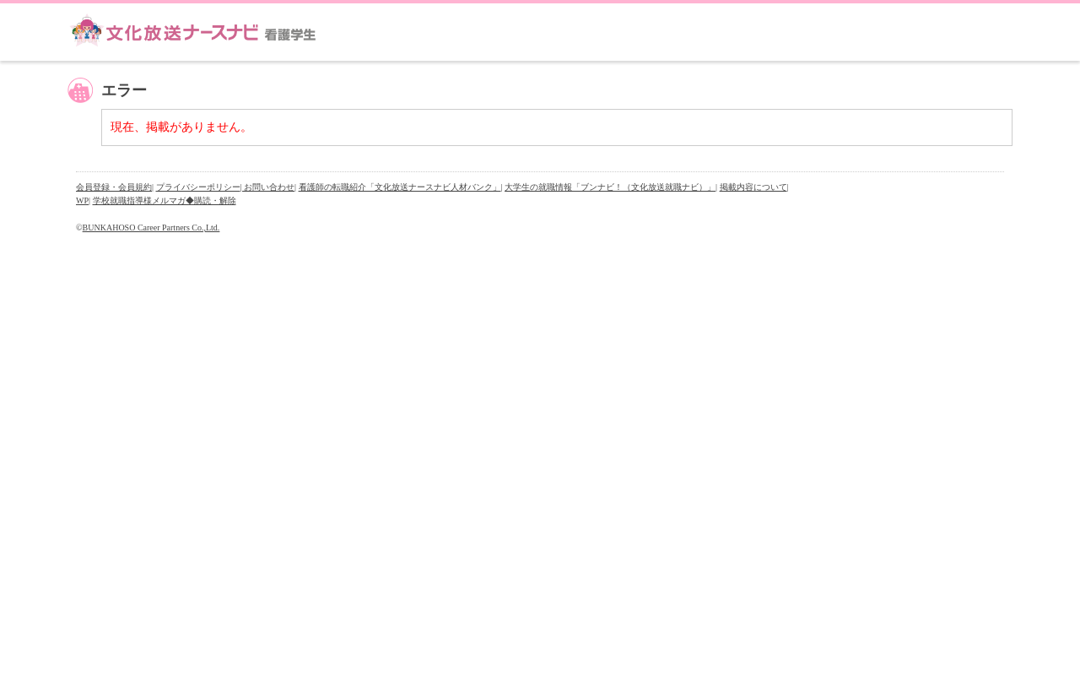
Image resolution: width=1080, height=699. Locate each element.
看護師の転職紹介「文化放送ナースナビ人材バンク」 (400, 187)
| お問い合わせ (267, 187)
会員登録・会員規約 (114, 187)
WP (82, 200)
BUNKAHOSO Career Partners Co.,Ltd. (151, 227)
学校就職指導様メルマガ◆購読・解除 (164, 200)
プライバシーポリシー (198, 187)
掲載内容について (753, 187)
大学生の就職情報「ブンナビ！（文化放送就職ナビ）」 (610, 187)
